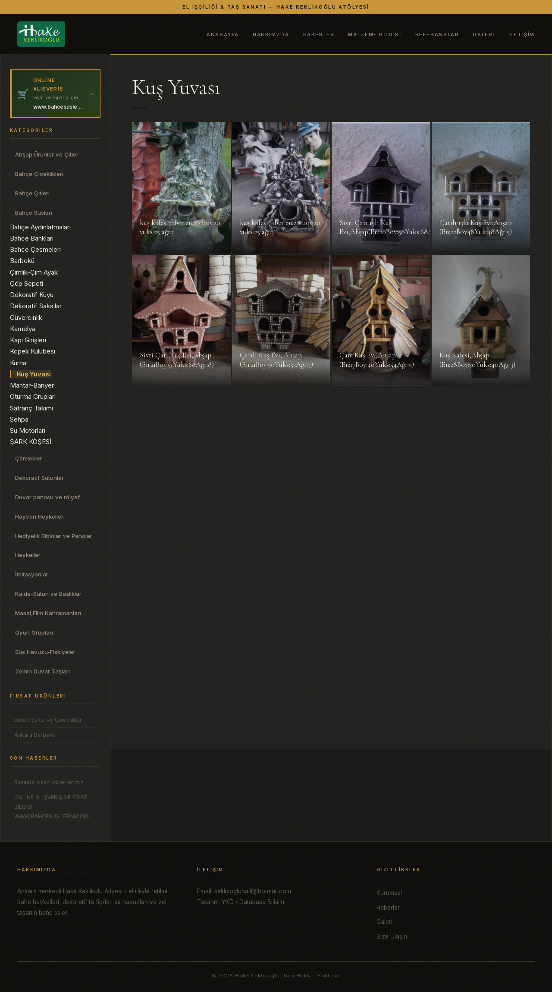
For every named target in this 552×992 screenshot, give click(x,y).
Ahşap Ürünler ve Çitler (46, 154)
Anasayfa (223, 34)
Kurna (18, 363)
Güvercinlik (26, 317)
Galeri (484, 34)
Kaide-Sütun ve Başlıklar (48, 593)
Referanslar (437, 34)
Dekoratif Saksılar (36, 306)
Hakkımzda (271, 34)
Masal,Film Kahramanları (48, 613)
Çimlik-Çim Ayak (34, 272)
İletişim (521, 34)
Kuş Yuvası (34, 374)
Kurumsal (389, 892)
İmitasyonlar (31, 574)
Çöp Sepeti (26, 283)
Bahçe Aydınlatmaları (40, 227)
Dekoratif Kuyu (31, 295)
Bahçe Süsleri (33, 212)
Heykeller (28, 554)
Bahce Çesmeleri (35, 249)
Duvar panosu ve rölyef (47, 497)
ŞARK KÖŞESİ (30, 442)
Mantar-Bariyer (32, 385)
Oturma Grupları (33, 396)
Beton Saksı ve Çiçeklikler (48, 720)
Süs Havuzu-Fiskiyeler (45, 651)
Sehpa (19, 419)
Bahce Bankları (31, 238)
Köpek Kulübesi (32, 351)
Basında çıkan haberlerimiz (49, 782)
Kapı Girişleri (28, 340)
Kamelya (22, 329)
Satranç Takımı (31, 408)
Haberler (319, 34)
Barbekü (22, 261)
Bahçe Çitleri (32, 193)
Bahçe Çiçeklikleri (39, 173)
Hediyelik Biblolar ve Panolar (53, 535)
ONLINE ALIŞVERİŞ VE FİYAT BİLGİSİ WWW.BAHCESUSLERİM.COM (51, 807)
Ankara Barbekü (35, 735)
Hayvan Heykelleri (40, 516)
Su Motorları (27, 430)
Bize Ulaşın (391, 936)
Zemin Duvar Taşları (42, 671)
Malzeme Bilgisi (374, 34)
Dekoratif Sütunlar (39, 477)
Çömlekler (28, 458)
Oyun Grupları (34, 632)
